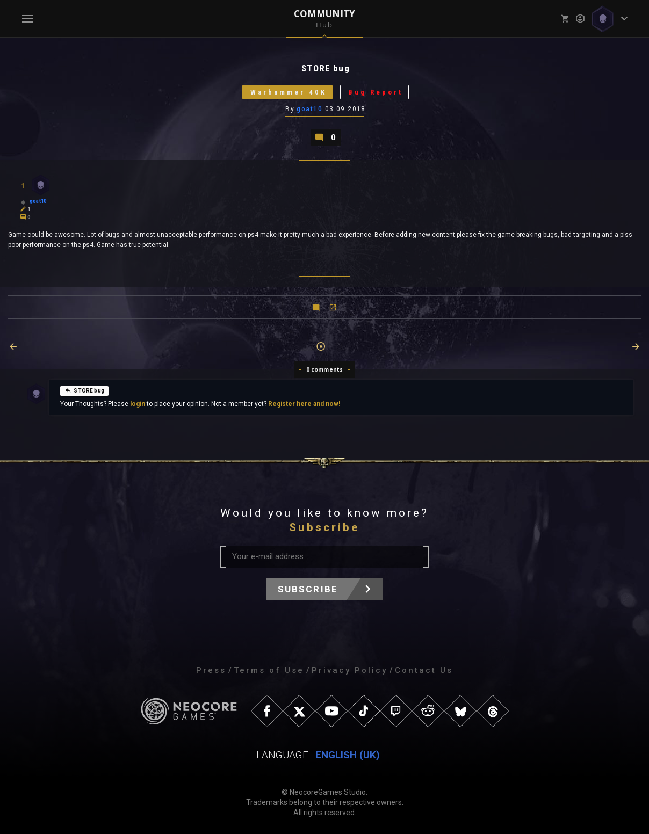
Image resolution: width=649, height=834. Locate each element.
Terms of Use (269, 670)
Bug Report (375, 92)
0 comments (324, 369)
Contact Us (424, 670)
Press (211, 670)
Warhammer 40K (288, 92)
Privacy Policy (349, 670)
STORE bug (84, 390)
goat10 (309, 109)
